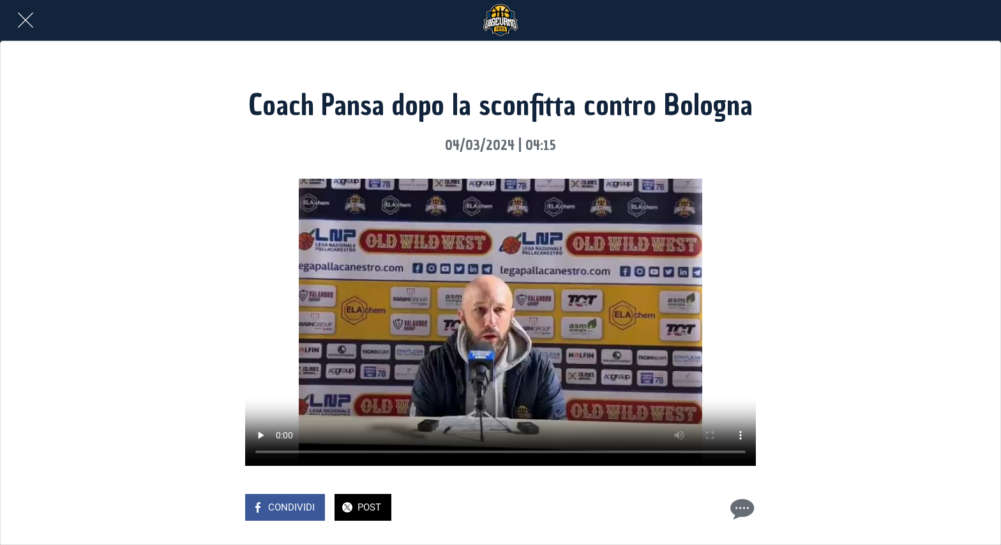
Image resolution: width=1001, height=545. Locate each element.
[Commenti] (740, 508)
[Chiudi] (25, 20)
